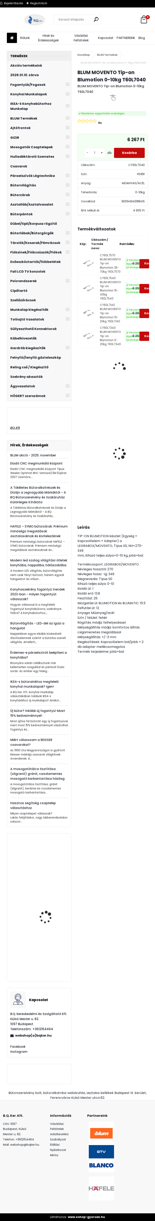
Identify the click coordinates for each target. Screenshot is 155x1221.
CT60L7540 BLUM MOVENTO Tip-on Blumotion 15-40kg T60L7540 (110, 288)
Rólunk (25, 38)
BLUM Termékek (107, 55)
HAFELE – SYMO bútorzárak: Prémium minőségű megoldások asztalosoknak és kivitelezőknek (39, 531)
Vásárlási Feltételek (81, 38)
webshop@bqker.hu (24, 1145)
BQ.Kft (15, 428)
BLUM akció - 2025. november (33, 455)
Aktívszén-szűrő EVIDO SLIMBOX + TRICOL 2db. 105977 (49, 960)
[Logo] (34, 19)
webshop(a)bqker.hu (33, 1035)
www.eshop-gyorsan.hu (86, 1217)
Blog (141, 38)
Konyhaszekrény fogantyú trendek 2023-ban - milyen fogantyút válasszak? (37, 594)
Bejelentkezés (13, 3)
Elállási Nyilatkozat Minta (58, 1150)
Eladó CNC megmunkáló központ (36, 463)
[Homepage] (12, 38)
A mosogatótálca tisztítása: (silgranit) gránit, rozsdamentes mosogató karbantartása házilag (37, 774)
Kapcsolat (105, 38)
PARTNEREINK (126, 38)
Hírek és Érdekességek (48, 38)
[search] (96, 19)
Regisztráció (38, 3)
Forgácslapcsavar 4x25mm (46, 862)
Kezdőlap (84, 55)
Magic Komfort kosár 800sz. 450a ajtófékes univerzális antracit (125, 466)
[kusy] (94, 152)
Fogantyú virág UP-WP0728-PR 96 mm (47, 904)
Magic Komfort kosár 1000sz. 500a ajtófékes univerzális (92, 437)
